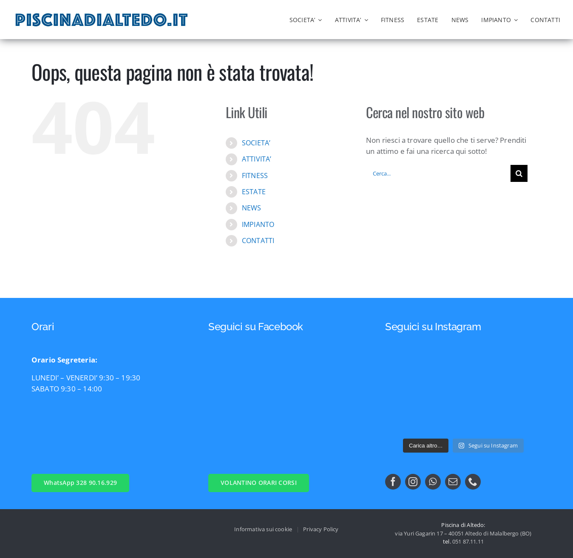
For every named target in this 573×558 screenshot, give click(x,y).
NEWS (251, 207)
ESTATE (254, 191)
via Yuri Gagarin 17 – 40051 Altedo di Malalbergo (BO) (463, 533)
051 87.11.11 (468, 541)
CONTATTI (258, 240)
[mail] (453, 482)
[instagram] (413, 482)
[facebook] (393, 482)
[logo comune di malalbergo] (241, 15)
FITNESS (255, 175)
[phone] (473, 482)
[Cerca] (519, 173)
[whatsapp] (433, 482)
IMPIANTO (258, 224)
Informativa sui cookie (263, 529)
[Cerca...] (438, 173)
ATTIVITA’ (257, 159)
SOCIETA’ (256, 142)
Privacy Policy (320, 529)
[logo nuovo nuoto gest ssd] (210, 15)
